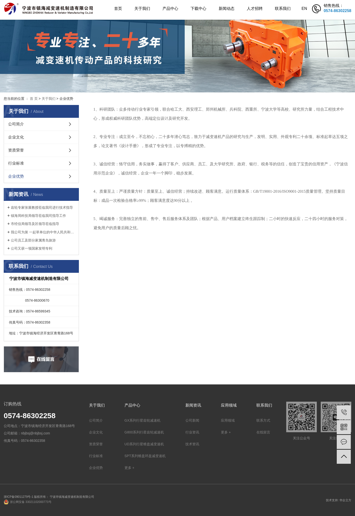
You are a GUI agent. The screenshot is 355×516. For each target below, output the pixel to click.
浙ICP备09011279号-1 (18, 497)
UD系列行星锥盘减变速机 (144, 444)
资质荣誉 (16, 150)
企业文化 (16, 137)
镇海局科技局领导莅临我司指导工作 (38, 216)
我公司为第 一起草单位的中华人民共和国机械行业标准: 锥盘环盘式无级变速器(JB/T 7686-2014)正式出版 (43, 232)
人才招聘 (255, 8)
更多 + (129, 468)
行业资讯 (192, 432)
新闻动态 (226, 8)
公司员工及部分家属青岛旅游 (33, 240)
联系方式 (263, 420)
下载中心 (198, 8)
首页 (118, 8)
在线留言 (263, 432)
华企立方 (345, 500)
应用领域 (228, 420)
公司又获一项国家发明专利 (31, 248)
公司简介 (16, 124)
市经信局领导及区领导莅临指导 (35, 224)
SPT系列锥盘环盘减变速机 (145, 456)
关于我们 (142, 8)
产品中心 (170, 8)
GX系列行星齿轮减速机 (142, 420)
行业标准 (16, 163)
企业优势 (16, 176)
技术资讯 (192, 444)
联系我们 (283, 8)
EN (304, 8)
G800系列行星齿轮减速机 (144, 432)
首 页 (34, 99)
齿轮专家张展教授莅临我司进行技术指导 (42, 207)
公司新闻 (192, 420)
